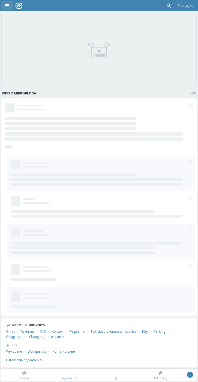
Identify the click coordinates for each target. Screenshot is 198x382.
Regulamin (77, 331)
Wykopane (14, 351)
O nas (10, 331)
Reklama (27, 331)
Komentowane (63, 351)
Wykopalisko (37, 351)
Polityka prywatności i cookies (113, 331)
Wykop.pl (18, 5)
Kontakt (58, 331)
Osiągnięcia (14, 336)
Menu (7, 5)
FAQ (42, 331)
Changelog (37, 336)
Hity (145, 331)
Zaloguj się (186, 5)
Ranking (159, 331)
